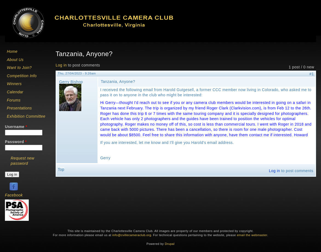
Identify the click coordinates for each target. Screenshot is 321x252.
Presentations (19, 108)
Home (12, 51)
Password (16, 142)
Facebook (14, 195)
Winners (14, 84)
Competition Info (22, 76)
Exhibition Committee (26, 116)
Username (16, 126)
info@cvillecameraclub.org (131, 235)
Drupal (169, 243)
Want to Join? (19, 67)
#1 (311, 74)
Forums (14, 100)
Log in (61, 65)
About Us (15, 59)
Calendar (15, 92)
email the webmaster (252, 235)
